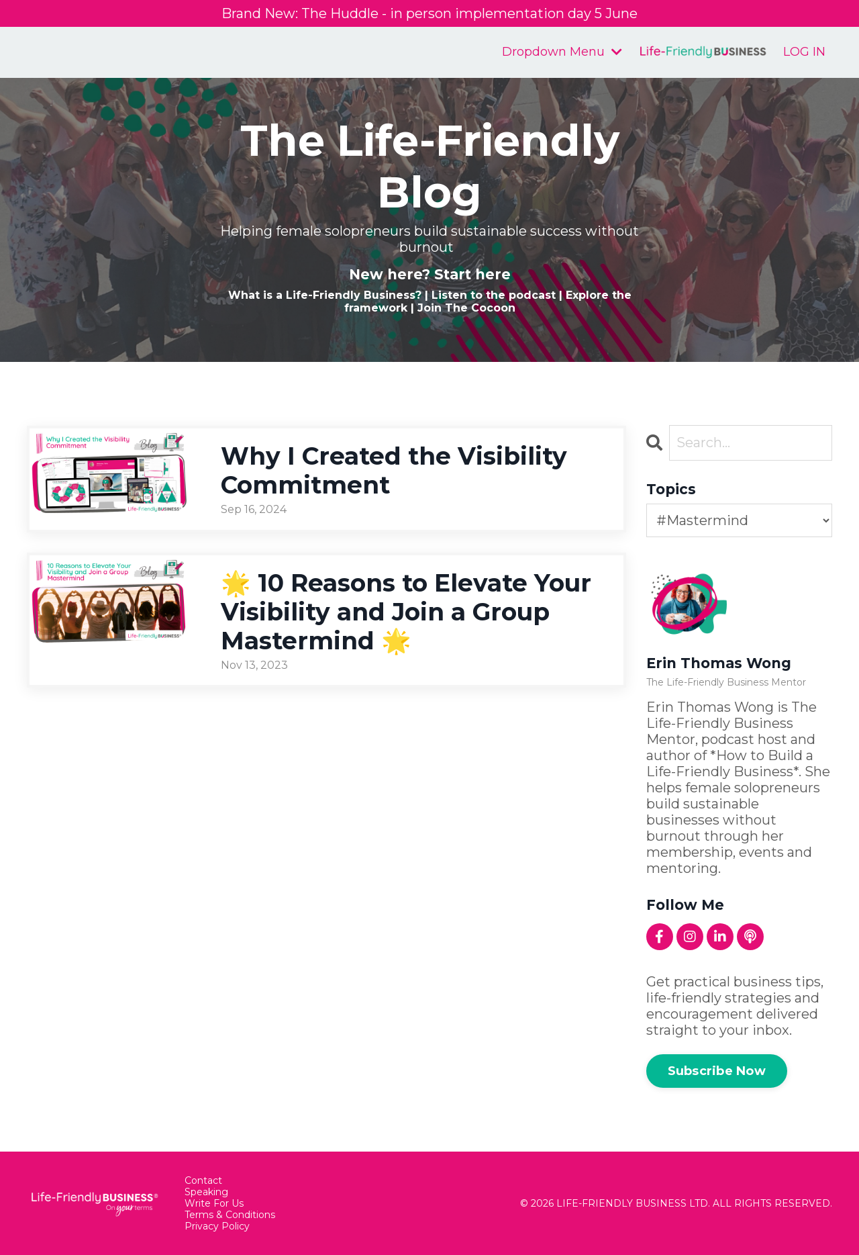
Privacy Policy (217, 1226)
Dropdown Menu (562, 52)
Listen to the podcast (494, 295)
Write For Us (214, 1203)
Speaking (206, 1192)
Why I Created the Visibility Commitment (394, 471)
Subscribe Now (717, 1071)
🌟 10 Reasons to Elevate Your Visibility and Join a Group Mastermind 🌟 (406, 612)
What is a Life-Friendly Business (321, 295)
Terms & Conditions (230, 1215)
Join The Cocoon (466, 307)
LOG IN (804, 51)
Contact (203, 1181)
